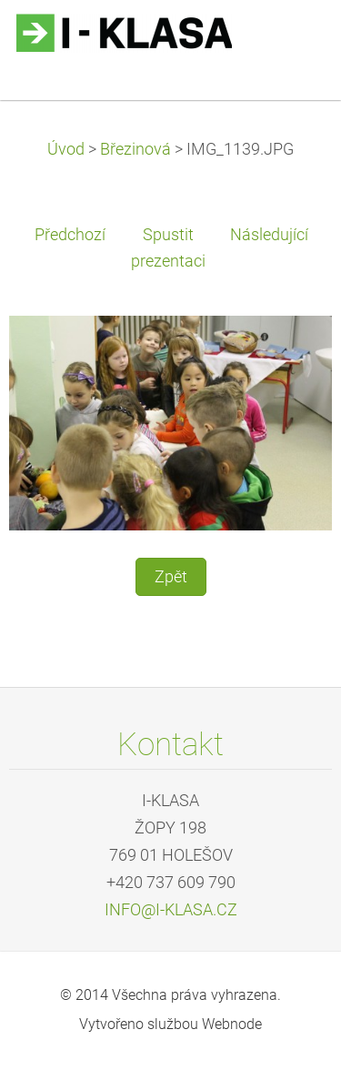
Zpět (171, 577)
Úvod (66, 149)
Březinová (135, 149)
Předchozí (70, 235)
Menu (291, 41)
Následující (269, 235)
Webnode (232, 1024)
